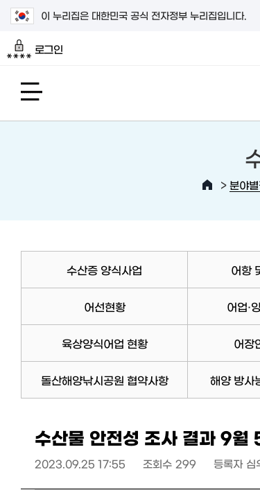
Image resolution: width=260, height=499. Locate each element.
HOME (207, 185)
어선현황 (104, 306)
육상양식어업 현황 (105, 343)
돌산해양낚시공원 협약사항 (104, 379)
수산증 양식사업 (104, 269)
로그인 (35, 49)
